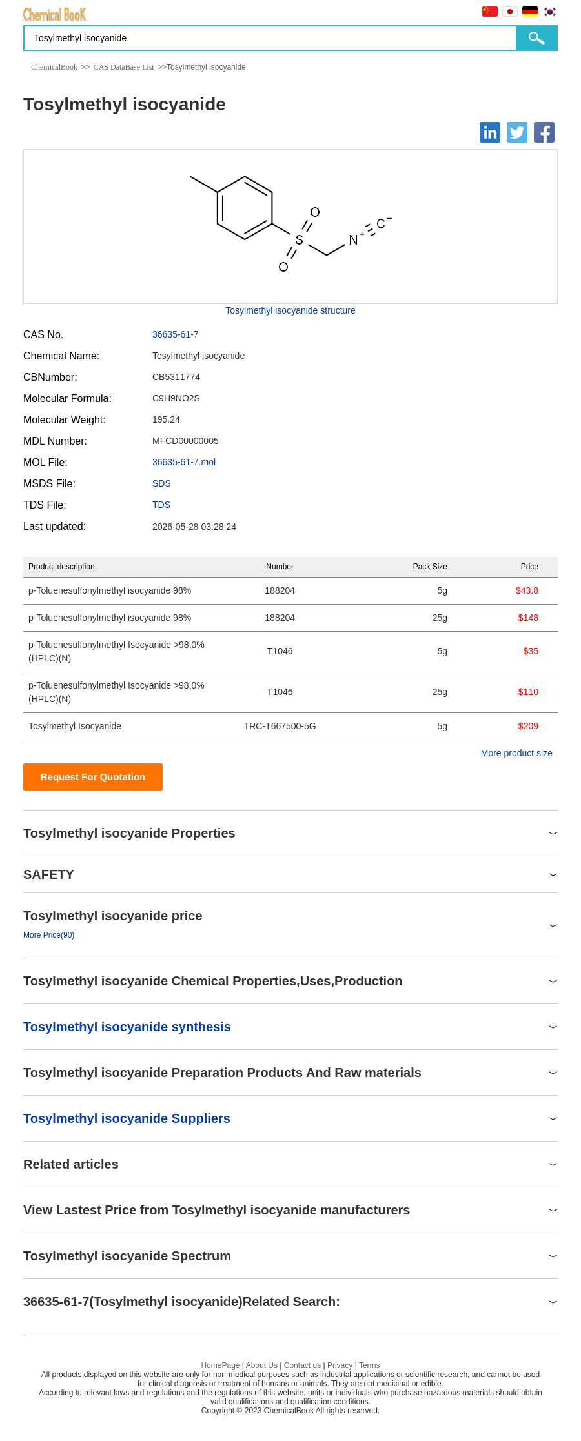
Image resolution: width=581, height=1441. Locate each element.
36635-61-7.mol (184, 462)
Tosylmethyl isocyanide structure (290, 310)
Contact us (302, 1365)
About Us (262, 1365)
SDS (161, 483)
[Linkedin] (490, 132)
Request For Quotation (93, 776)
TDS (161, 504)
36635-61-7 (175, 334)
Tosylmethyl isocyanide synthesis (127, 1027)
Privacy (339, 1365)
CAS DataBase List (124, 67)
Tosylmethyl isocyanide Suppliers (126, 1118)
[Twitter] (517, 132)
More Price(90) (48, 935)
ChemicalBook (54, 67)
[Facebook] (544, 132)
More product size (517, 753)
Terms (369, 1365)
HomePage (220, 1365)
